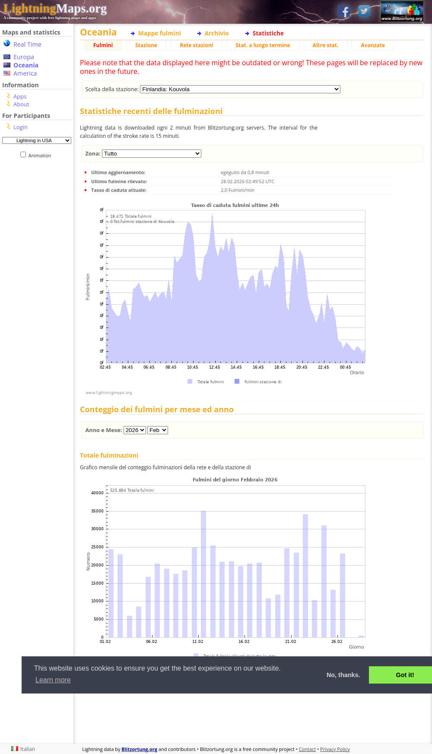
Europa (23, 57)
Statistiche (268, 33)
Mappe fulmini (159, 33)
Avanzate (373, 45)
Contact (307, 749)
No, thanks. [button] (343, 674)
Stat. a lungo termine (262, 45)
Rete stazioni (196, 45)
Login (20, 127)
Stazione (146, 45)
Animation (42, 155)
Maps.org (55, 8)
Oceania (25, 65)
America (25, 73)
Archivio (217, 33)
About (21, 104)
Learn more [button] (53, 680)
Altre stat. (326, 45)
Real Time (27, 44)
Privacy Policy (335, 749)
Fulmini (103, 45)
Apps (19, 96)
